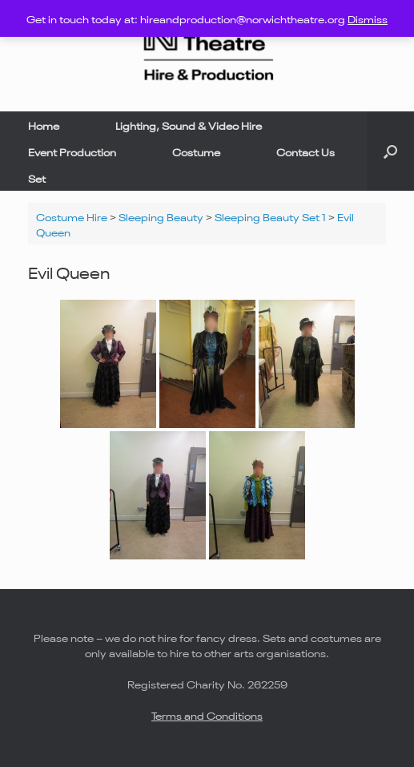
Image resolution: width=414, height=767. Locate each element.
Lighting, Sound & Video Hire (188, 124)
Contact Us (305, 151)
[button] (390, 151)
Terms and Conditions (207, 714)
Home (43, 124)
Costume (196, 151)
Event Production (72, 151)
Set (37, 177)
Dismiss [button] (368, 18)
